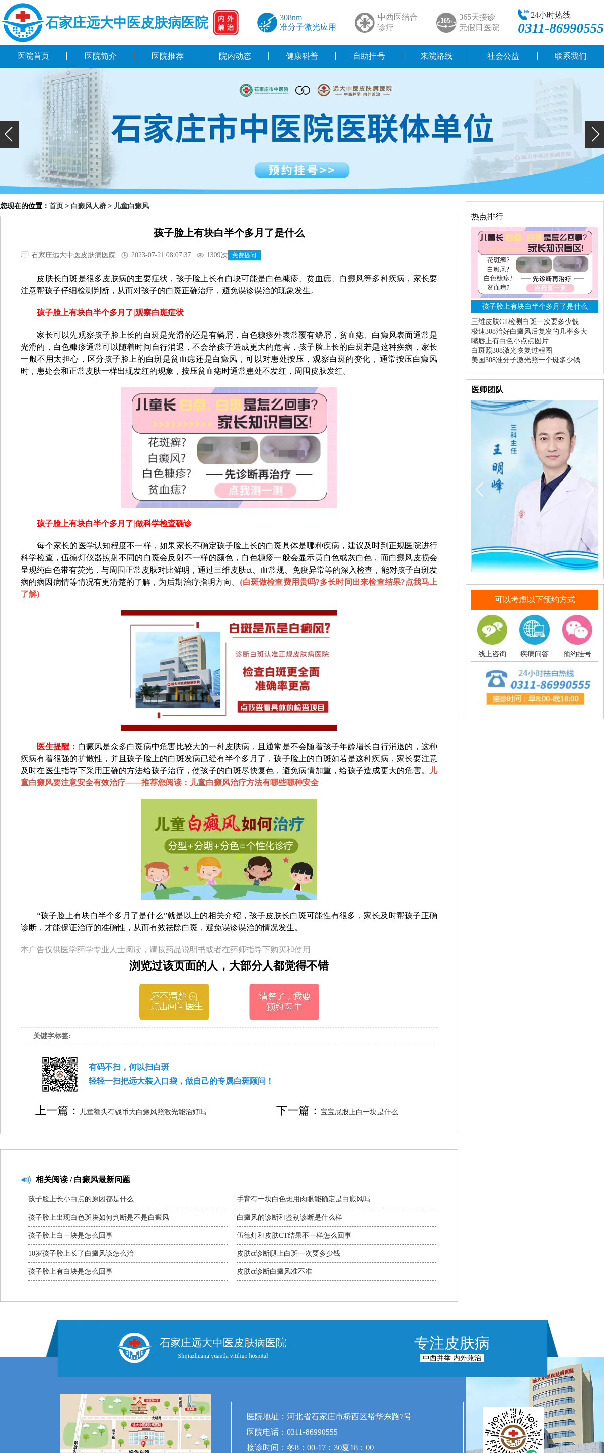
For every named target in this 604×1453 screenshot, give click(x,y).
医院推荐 (168, 56)
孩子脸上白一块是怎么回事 (70, 1235)
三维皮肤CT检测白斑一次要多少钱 (525, 322)
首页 (56, 206)
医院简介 (101, 56)
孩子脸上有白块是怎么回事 (70, 1271)
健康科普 (302, 56)
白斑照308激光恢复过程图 (511, 350)
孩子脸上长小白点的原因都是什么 (81, 1199)
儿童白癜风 (131, 206)
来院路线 (436, 56)
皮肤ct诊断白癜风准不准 (274, 1271)
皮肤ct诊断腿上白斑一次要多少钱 (288, 1253)
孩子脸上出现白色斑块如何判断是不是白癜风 (98, 1217)
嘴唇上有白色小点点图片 (510, 341)
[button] (9, 134)
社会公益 (503, 56)
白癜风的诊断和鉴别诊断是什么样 (289, 1217)
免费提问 (244, 255)
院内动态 (235, 56)
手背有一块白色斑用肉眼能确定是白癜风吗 (303, 1199)
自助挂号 (369, 56)
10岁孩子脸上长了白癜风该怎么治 (81, 1253)
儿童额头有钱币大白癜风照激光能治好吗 (143, 1112)
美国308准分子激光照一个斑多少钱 (525, 360)
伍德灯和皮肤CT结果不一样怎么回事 (294, 1235)
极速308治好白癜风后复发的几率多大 (529, 331)
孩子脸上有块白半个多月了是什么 (535, 306)
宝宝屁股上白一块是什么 (359, 1112)
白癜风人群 (88, 206)
